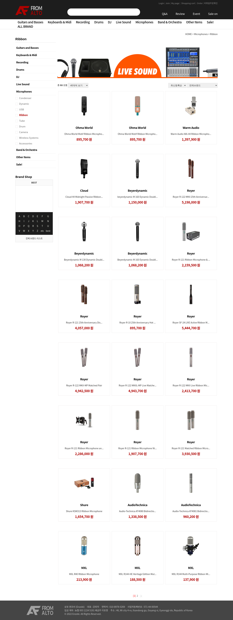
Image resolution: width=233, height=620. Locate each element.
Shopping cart (188, 3)
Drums (98, 22)
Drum (22, 126)
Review (180, 14)
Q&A (165, 14)
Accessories (25, 143)
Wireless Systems (29, 137)
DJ (109, 22)
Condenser (25, 98)
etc (42, 230)
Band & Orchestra (170, 22)
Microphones (144, 22)
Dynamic (24, 103)
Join (168, 3)
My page (176, 3)
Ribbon (23, 115)
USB (21, 109)
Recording (83, 22)
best (48, 230)
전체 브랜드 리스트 (34, 238)
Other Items (194, 22)
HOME (188, 34)
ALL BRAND (25, 26)
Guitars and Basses (30, 22)
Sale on (213, 14)
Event (196, 14)
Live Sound (123, 22)
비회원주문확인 (211, 3)
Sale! (210, 22)
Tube (22, 120)
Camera (23, 132)
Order (200, 3)
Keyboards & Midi (59, 22)
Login (162, 3)
